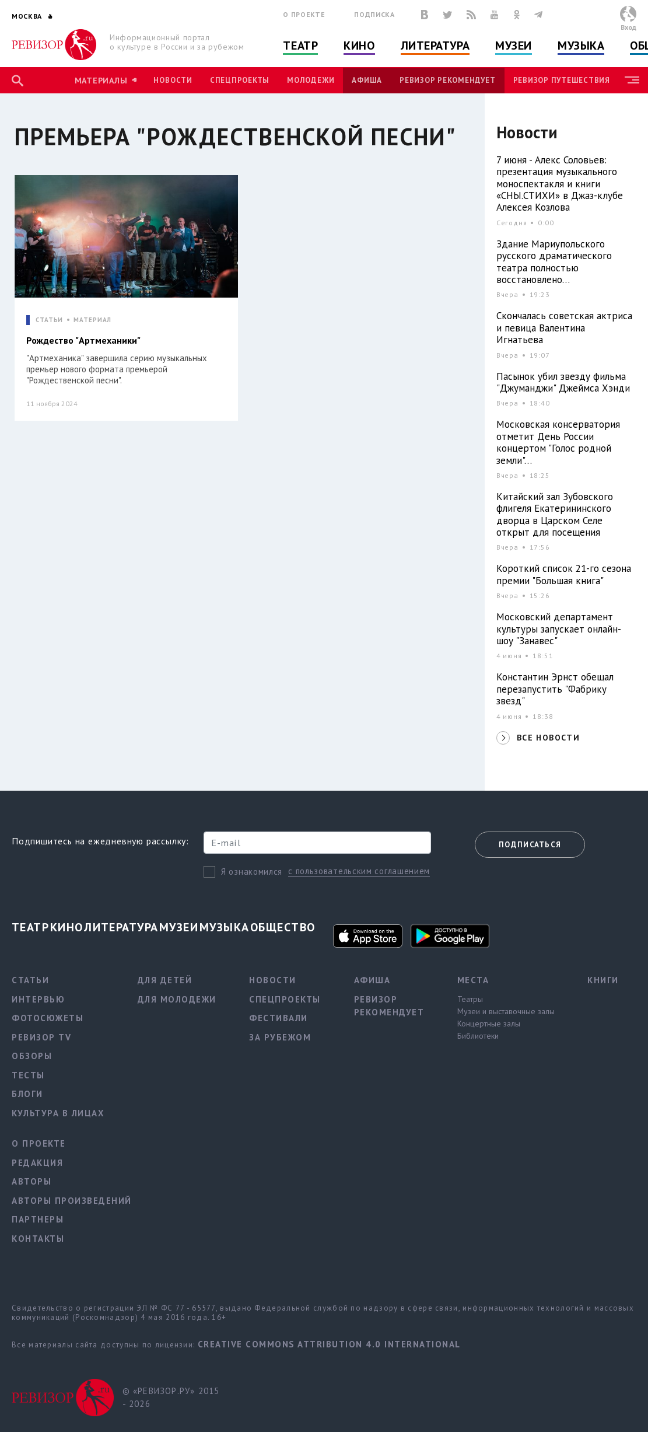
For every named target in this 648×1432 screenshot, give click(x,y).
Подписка (374, 14)
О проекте (304, 14)
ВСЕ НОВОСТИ (548, 737)
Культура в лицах (58, 1113)
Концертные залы (488, 1023)
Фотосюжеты (47, 1018)
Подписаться (530, 845)
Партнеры (38, 1219)
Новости (172, 80)
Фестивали (278, 1018)
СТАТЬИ (49, 320)
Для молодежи (177, 999)
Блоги (27, 1093)
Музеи (513, 45)
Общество (283, 927)
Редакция (37, 1162)
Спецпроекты (239, 80)
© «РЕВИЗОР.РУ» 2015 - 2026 (171, 1397)
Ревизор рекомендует (447, 80)
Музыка (581, 45)
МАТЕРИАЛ (92, 320)
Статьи (30, 980)
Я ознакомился (251, 871)
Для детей (165, 980)
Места (473, 980)
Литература (435, 45)
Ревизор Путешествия (561, 80)
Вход (628, 27)
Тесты (28, 1075)
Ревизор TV (41, 1037)
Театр (300, 45)
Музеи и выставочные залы (506, 1011)
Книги (603, 980)
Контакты (38, 1238)
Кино (359, 45)
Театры (470, 999)
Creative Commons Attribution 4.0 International (329, 1344)
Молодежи (310, 80)
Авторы (31, 1181)
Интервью (38, 999)
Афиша (367, 80)
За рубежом (280, 1037)
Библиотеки (478, 1036)
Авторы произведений (72, 1200)
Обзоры (32, 1055)
